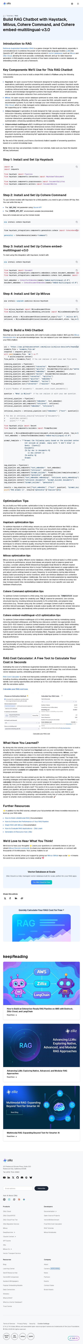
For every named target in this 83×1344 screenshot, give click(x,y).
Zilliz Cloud (7, 56)
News (46, 1273)
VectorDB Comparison (11, 1277)
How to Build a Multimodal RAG (17, 818)
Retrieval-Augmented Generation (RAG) (18, 48)
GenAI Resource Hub (10, 1273)
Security (32, 1324)
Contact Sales (49, 1285)
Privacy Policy (22, 1324)
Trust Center (7, 1306)
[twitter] (5, 898)
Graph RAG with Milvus (14, 825)
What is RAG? (7, 1298)
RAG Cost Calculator (11, 677)
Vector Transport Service (12, 1253)
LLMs (68, 51)
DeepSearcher (9, 1232)
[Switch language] (72, 4)
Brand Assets (48, 1290)
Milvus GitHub (53, 855)
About (46, 1264)
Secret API (37, 207)
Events (46, 1281)
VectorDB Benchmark (51, 1220)
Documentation (50, 1211)
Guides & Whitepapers (10, 1281)
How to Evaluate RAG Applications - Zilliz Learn (23, 828)
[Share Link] (22, 898)
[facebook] (10, 898)
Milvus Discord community (19, 848)
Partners (47, 1277)
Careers (47, 1269)
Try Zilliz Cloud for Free (41, 882)
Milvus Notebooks (50, 1232)
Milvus (72, 53)
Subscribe (41, 1188)
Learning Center (9, 1269)
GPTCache (7, 1241)
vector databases (55, 53)
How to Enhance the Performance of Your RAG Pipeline (26, 821)
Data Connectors (9, 1290)
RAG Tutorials (49, 1228)
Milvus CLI (7, 1249)
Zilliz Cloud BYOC (9, 1216)
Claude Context (9, 1237)
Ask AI (74, 1338)
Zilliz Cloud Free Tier (10, 1220)
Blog (4, 1264)
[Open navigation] (78, 4)
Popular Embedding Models (12, 1285)
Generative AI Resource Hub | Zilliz (18, 832)
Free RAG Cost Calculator (53, 1224)
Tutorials (10, 16)
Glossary (6, 1294)
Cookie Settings (43, 1324)
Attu (4, 1245)
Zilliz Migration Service (11, 1224)
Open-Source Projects (52, 1216)
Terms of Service (9, 1324)
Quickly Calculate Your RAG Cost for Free (41, 910)
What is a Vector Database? (12, 1302)
